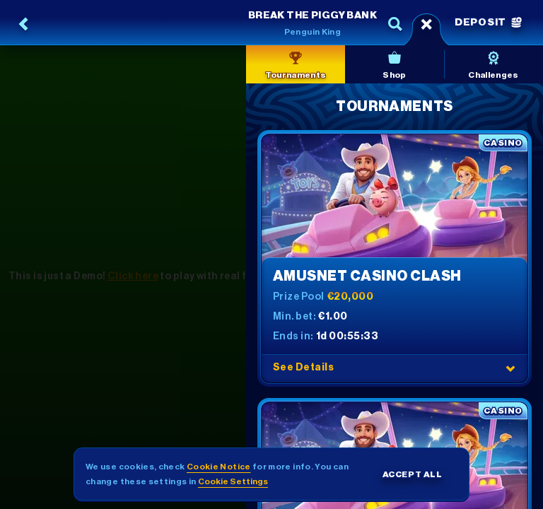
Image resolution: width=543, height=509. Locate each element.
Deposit (488, 22)
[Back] (24, 24)
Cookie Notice (219, 466)
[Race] (426, 24)
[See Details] (510, 368)
